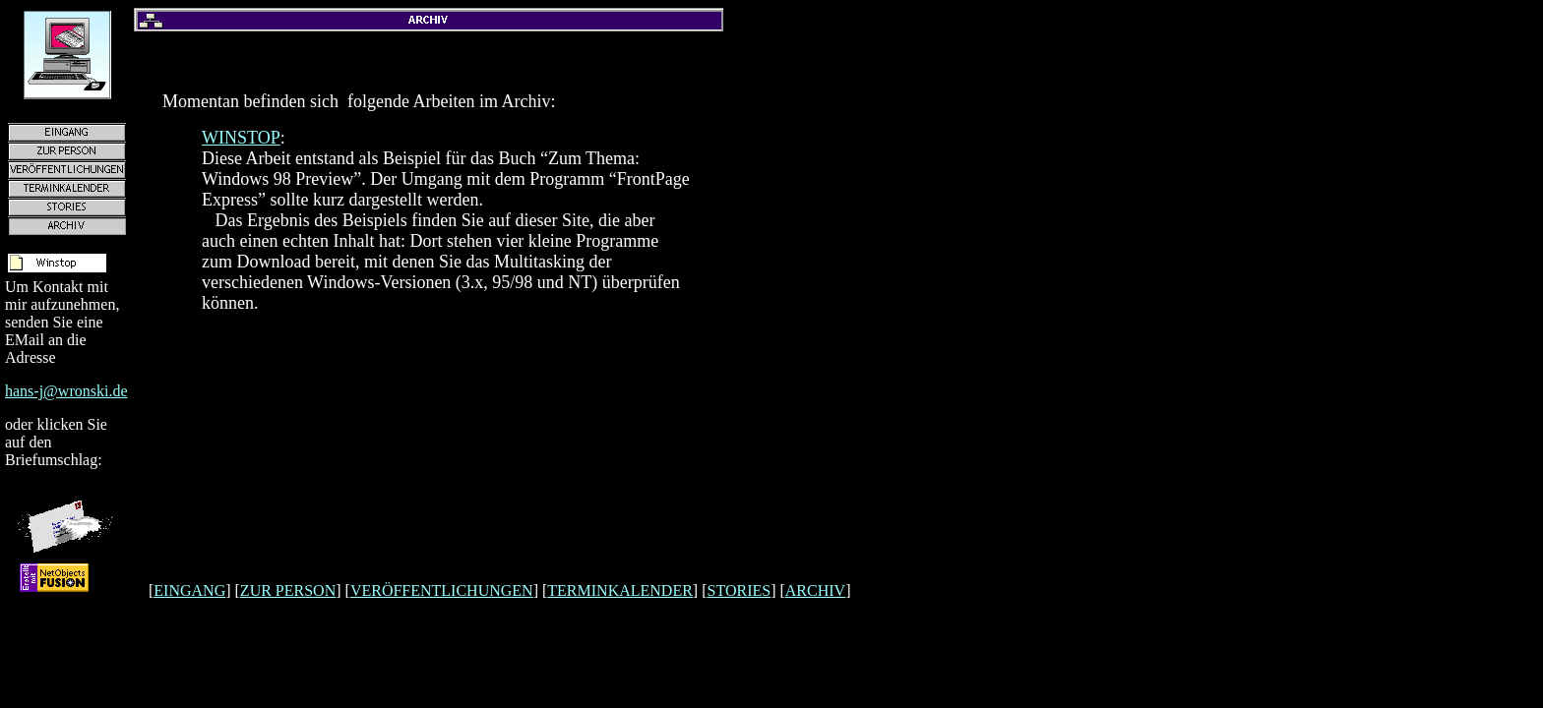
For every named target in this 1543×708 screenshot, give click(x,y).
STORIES (740, 590)
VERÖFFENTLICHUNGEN (441, 590)
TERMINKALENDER (620, 590)
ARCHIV (815, 590)
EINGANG (189, 590)
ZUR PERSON (288, 590)
